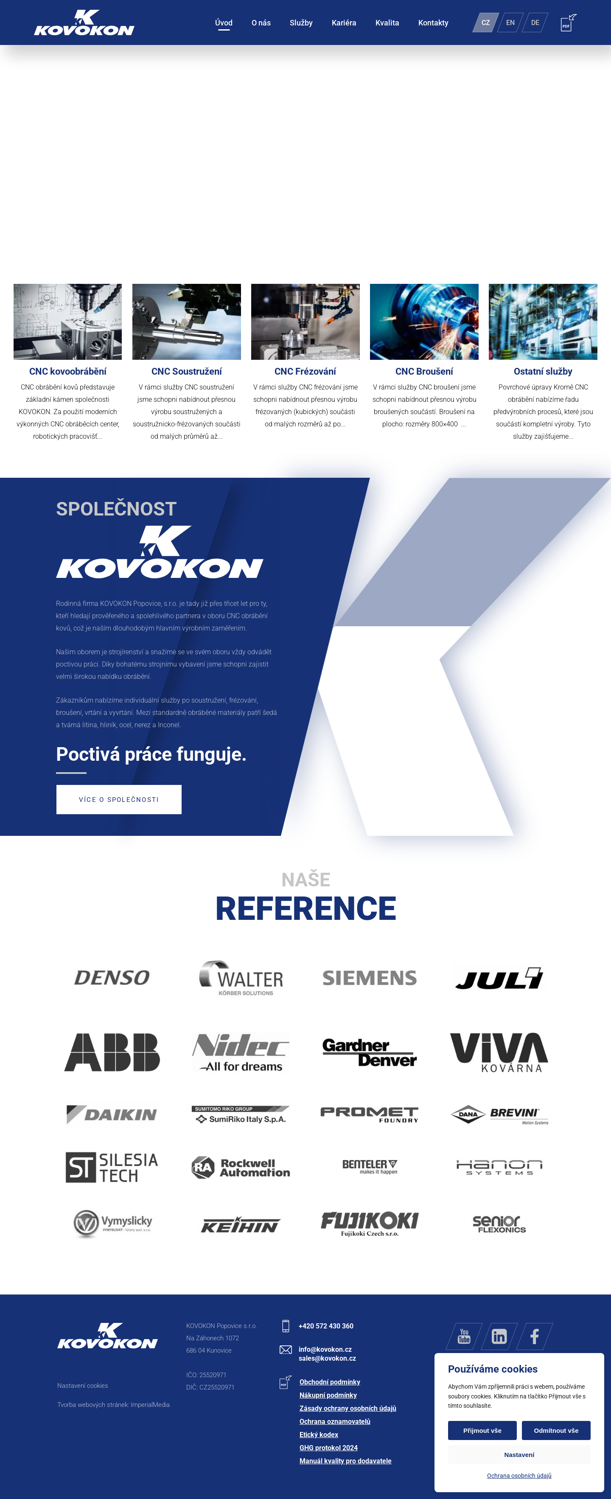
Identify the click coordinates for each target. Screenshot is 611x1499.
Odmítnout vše (556, 1430)
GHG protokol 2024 (329, 1448)
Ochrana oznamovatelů (335, 1422)
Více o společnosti (119, 800)
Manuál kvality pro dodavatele (346, 1461)
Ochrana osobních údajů (519, 1475)
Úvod (224, 22)
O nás (261, 22)
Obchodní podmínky (330, 1382)
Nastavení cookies (82, 1386)
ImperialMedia (150, 1405)
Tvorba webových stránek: (94, 1405)
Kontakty (433, 22)
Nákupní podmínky (328, 1395)
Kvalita (387, 22)
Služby (301, 22)
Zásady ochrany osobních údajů (348, 1408)
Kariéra (344, 22)
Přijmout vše (482, 1430)
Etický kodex (319, 1435)
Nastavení (519, 1454)
